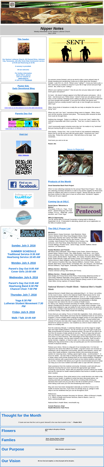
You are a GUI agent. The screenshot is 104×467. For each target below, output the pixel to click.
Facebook (28, 80)
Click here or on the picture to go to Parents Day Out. (23, 129)
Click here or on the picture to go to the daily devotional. (24, 108)
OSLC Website (23, 155)
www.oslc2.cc (23, 78)
